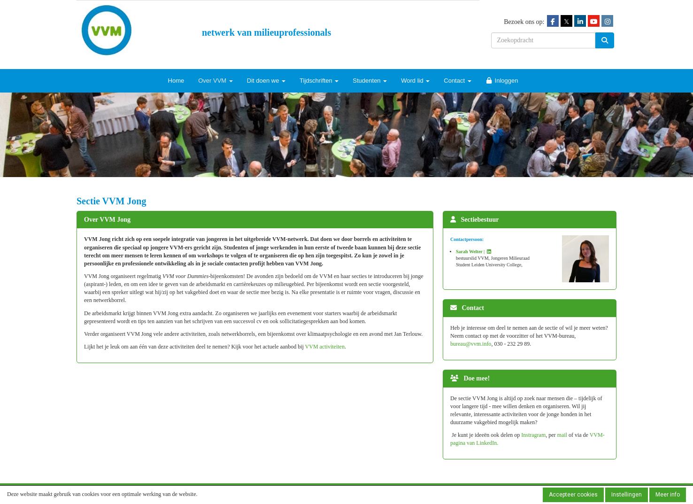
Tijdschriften (319, 80)
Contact (457, 80)
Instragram (533, 435)
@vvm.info (470, 344)
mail (563, 435)
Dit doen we (266, 80)
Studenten (370, 80)
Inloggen (501, 80)
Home (176, 80)
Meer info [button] (667, 494)
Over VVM (215, 80)
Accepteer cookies (573, 494)
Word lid (415, 80)
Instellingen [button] (626, 494)
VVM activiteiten (325, 346)
